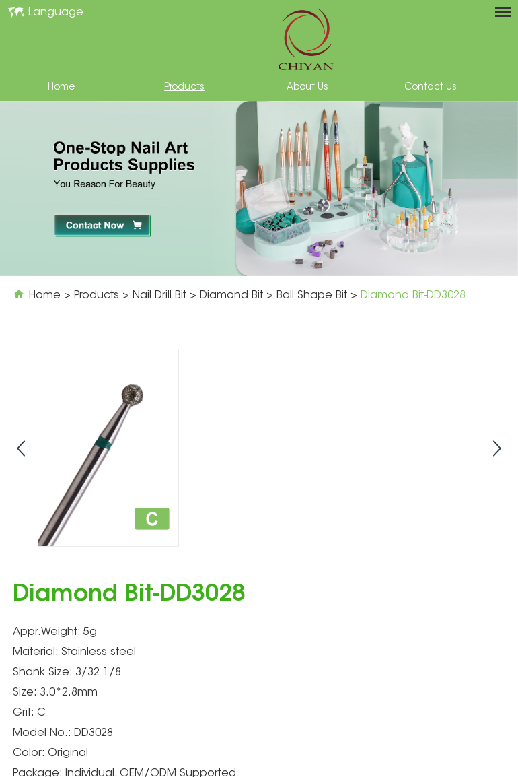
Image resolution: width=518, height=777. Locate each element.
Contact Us (430, 87)
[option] (259, 189)
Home (61, 87)
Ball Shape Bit (311, 295)
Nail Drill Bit (159, 295)
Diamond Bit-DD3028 (413, 295)
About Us (307, 87)
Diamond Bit (231, 295)
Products (184, 87)
